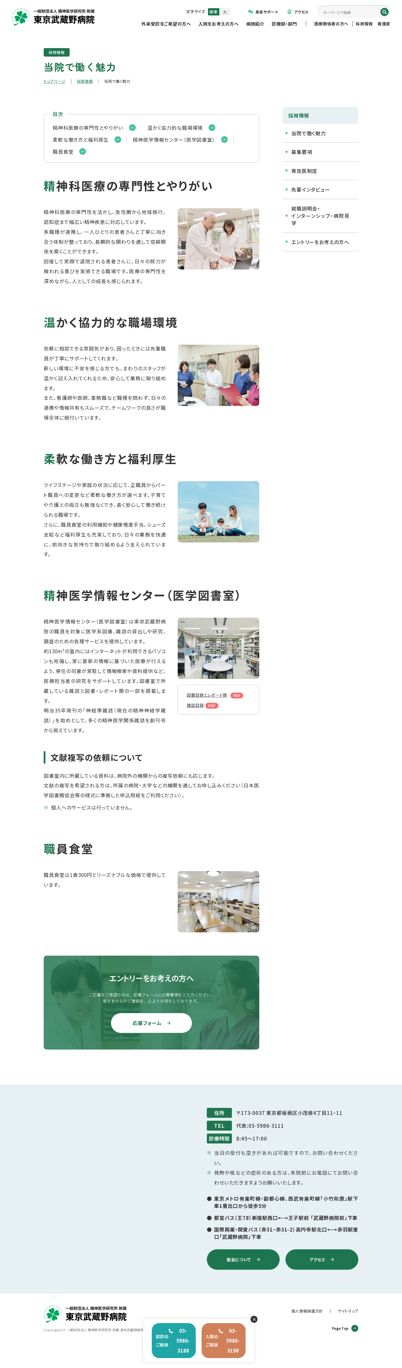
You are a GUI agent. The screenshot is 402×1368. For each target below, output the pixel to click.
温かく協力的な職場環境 (175, 127)
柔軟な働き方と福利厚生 (81, 139)
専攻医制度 (304, 170)
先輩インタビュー (310, 189)
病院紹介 (255, 23)
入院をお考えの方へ (218, 23)
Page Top (345, 1328)
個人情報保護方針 (307, 1311)
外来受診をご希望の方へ (166, 23)
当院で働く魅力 (308, 133)
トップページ (55, 81)
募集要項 (301, 151)
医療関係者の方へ (331, 23)
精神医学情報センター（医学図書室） (174, 139)
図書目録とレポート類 (210, 698)
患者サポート (263, 12)
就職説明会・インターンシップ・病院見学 (320, 216)
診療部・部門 (284, 23)
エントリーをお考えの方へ (320, 242)
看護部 (384, 24)
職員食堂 (63, 151)
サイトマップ (348, 1311)
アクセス (298, 12)
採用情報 (364, 24)
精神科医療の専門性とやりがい (88, 127)
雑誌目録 (197, 712)
